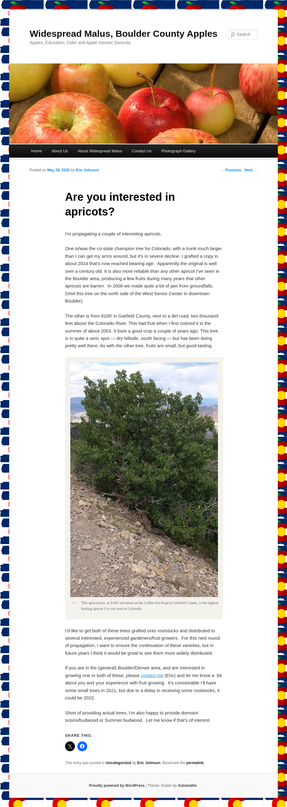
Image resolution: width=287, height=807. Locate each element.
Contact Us (142, 151)
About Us (60, 151)
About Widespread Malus (100, 151)
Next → (251, 170)
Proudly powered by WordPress (117, 785)
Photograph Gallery (178, 151)
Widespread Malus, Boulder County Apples (124, 34)
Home (36, 151)
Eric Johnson (87, 170)
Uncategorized (118, 763)
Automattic (187, 785)
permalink (195, 763)
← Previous (231, 170)
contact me (152, 675)
